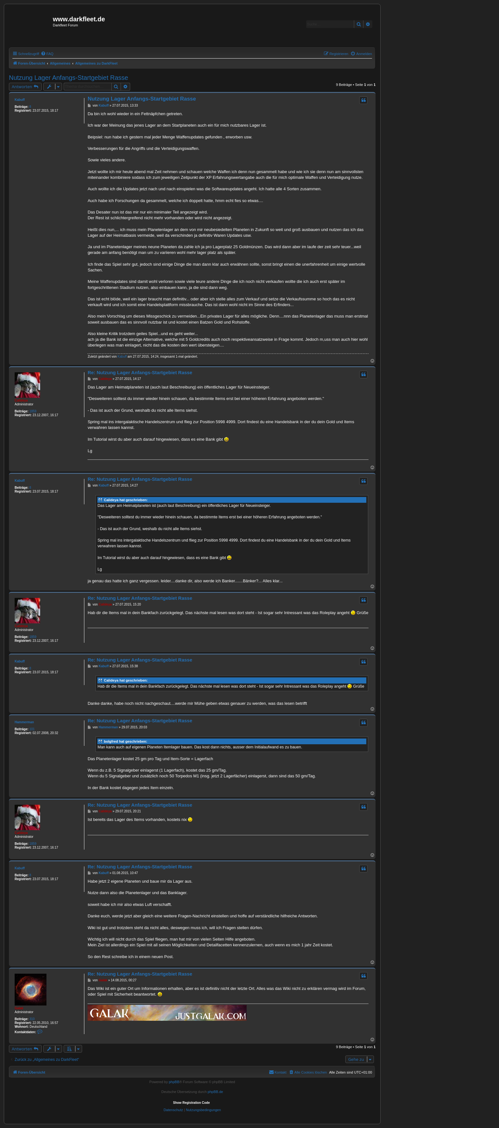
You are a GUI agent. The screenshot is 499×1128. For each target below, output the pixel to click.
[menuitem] (47, 54)
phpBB (174, 1082)
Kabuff (20, 100)
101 (32, 729)
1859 (32, 411)
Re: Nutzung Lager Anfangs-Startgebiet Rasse (140, 372)
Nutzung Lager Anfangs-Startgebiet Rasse (68, 77)
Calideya (21, 400)
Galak (19, 1008)
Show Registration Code (191, 1102)
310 (32, 1019)
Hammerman (24, 722)
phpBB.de (215, 1092)
